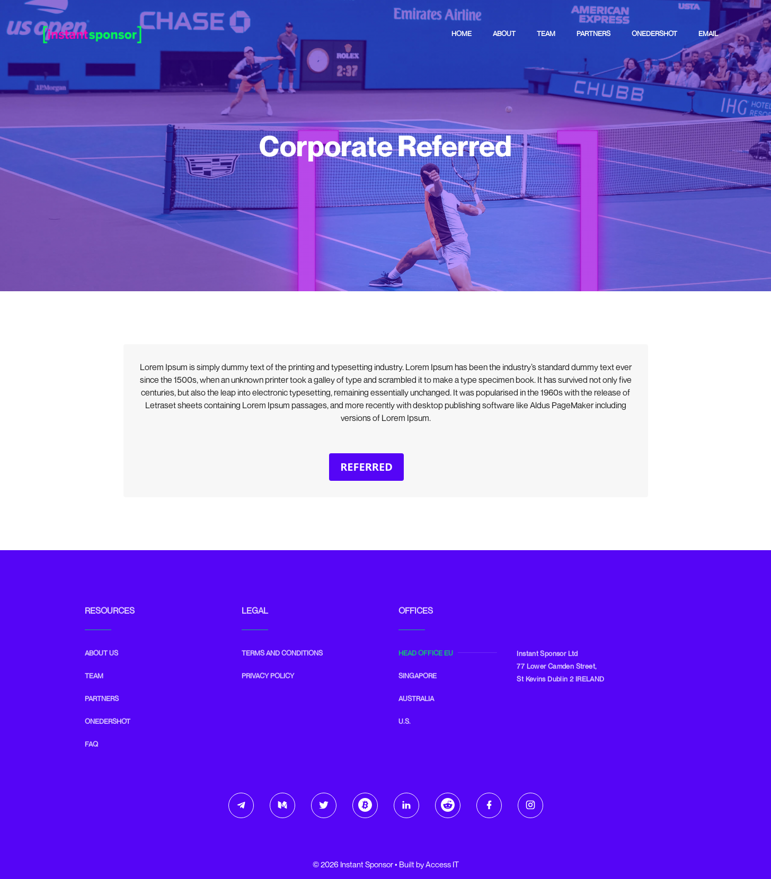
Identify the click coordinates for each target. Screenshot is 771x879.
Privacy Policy (268, 694)
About (504, 33)
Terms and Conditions (282, 671)
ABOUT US (101, 671)
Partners (593, 33)
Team (546, 33)
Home (461, 33)
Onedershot (654, 33)
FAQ (91, 762)
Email (708, 33)
